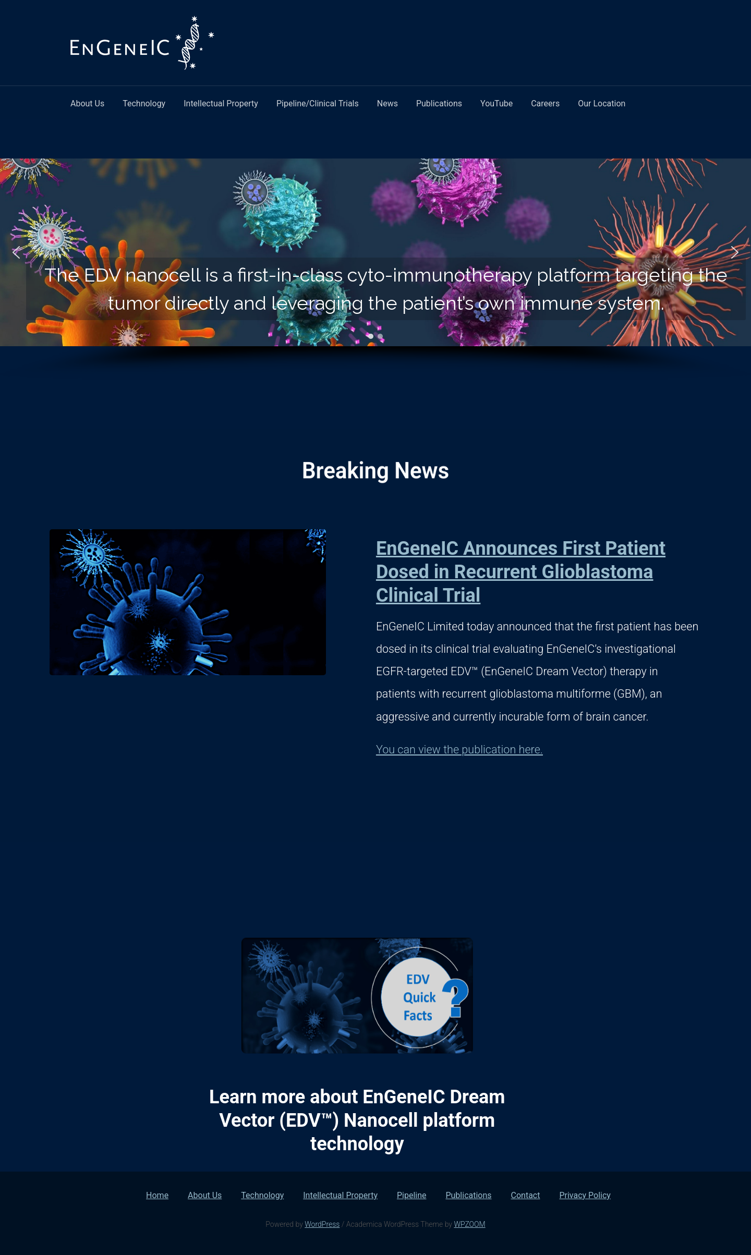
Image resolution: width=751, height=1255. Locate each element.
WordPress (322, 1224)
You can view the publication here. (459, 749)
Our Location (601, 103)
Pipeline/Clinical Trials (317, 103)
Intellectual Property (221, 103)
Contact (525, 1195)
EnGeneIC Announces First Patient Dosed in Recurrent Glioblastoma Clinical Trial (520, 572)
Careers (545, 103)
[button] (16, 252)
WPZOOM (469, 1224)
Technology (144, 103)
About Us (87, 103)
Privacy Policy (585, 1195)
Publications (439, 103)
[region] (375, 269)
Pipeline (412, 1195)
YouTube (496, 103)
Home (157, 1195)
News (387, 103)
